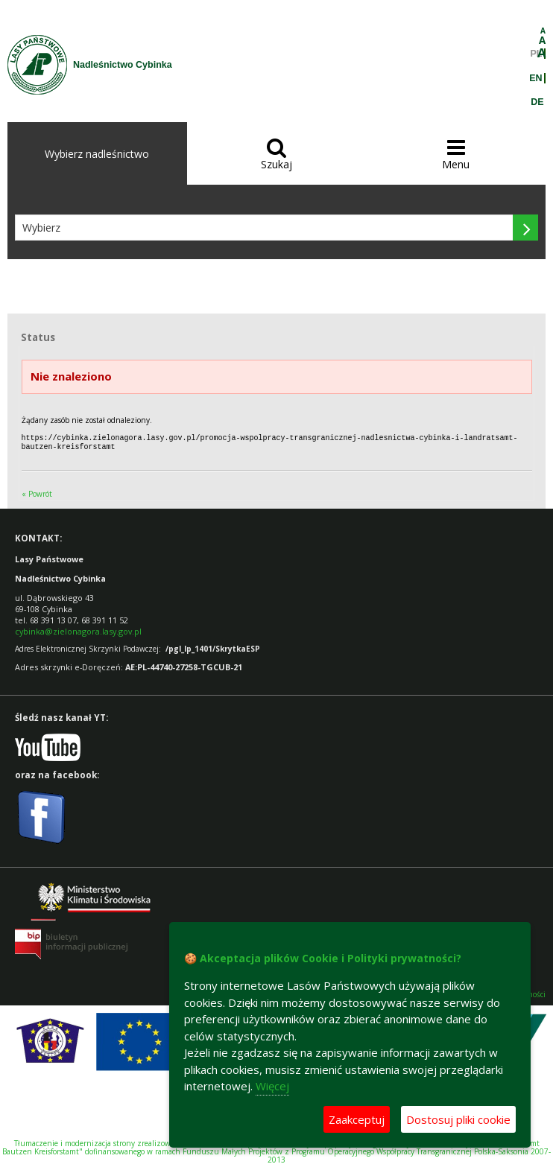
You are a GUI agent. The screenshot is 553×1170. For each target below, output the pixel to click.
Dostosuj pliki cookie (458, 1119)
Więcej (272, 1085)
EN (535, 78)
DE (537, 102)
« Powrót (37, 492)
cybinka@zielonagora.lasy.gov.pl (78, 629)
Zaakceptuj (357, 1119)
